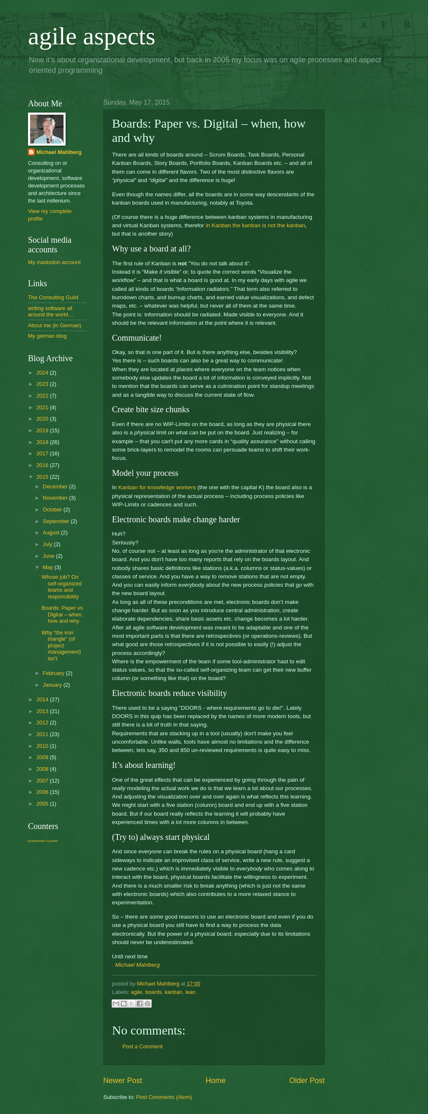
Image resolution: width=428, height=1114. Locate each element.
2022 (43, 396)
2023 (43, 384)
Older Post (307, 1080)
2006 (43, 792)
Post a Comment (142, 1046)
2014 (43, 699)
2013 (43, 711)
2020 (43, 419)
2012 (43, 722)
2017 (43, 453)
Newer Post (122, 1080)
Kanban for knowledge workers (157, 487)
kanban (173, 992)
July (48, 544)
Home (216, 1080)
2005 (43, 804)
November (56, 498)
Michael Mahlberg (137, 965)
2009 (43, 757)
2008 (43, 769)
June (49, 556)
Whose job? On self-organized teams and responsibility (61, 586)
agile (136, 992)
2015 (43, 477)
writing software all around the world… (51, 311)
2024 (43, 373)
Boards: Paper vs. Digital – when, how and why (62, 614)
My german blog (47, 336)
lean (190, 992)
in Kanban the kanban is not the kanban (255, 225)
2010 (43, 746)
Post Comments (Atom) (164, 1097)
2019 (43, 430)
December (56, 486)
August (52, 532)
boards (153, 992)
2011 (43, 734)
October (53, 509)
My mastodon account (54, 262)
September (57, 521)
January (53, 685)
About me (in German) (54, 325)
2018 (43, 442)
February (54, 673)
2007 (43, 781)
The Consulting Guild (53, 297)
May (48, 567)
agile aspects (91, 36)
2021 (43, 407)
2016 (43, 465)
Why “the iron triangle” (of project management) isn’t (61, 645)
